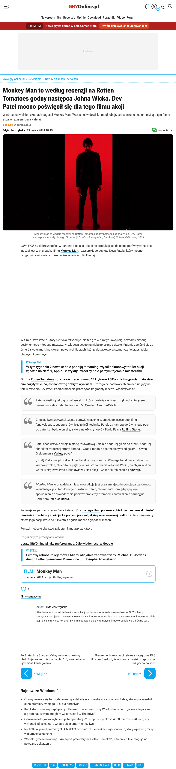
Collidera (63, 499)
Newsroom (48, 18)
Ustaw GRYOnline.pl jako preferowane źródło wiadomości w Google (67, 543)
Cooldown (66, 765)
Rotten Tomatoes (42, 379)
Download (94, 18)
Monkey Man (69, 250)
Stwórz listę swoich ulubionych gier (125, 26)
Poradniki (109, 18)
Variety (58, 453)
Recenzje (69, 18)
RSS (140, 765)
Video (121, 18)
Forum (131, 18)
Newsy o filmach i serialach (61, 79)
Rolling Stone (131, 429)
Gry (59, 18)
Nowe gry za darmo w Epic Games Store (70, 26)
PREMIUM (33, 26)
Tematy (128, 765)
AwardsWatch (106, 405)
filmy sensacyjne (31, 596)
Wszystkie (40, 765)
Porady (82, 765)
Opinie (81, 18)
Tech (117, 765)
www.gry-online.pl (14, 79)
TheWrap (134, 470)
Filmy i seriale (100, 765)
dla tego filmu (91, 510)
